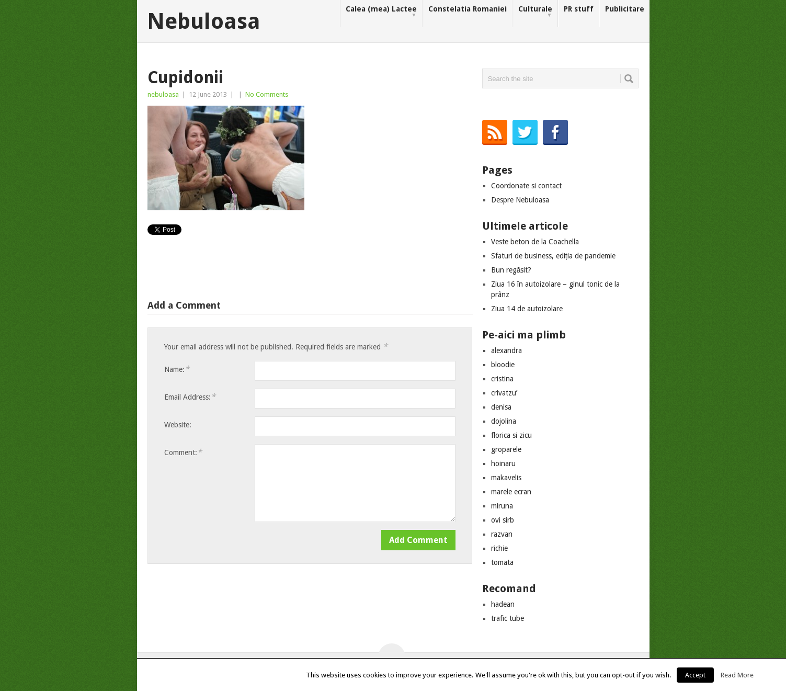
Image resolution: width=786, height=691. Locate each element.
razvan (501, 534)
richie (499, 548)
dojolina (503, 421)
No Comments (266, 94)
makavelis (506, 477)
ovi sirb (502, 520)
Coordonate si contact (526, 186)
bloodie (503, 364)
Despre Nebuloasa (520, 200)
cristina (502, 379)
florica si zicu (511, 435)
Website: (177, 425)
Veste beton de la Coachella (535, 241)
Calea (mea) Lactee (381, 12)
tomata (502, 562)
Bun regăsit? (511, 270)
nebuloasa (163, 94)
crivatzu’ (504, 393)
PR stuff (579, 9)
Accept (695, 675)
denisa (501, 407)
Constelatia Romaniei (467, 9)
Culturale (535, 12)
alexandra (506, 350)
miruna (502, 506)
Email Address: (189, 397)
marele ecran (511, 492)
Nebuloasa (203, 21)
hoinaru (503, 463)
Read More (737, 675)
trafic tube (507, 618)
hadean (503, 604)
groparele (506, 449)
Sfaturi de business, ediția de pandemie (553, 256)
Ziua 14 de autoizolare (527, 308)
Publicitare (624, 9)
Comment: (183, 452)
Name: (176, 369)
